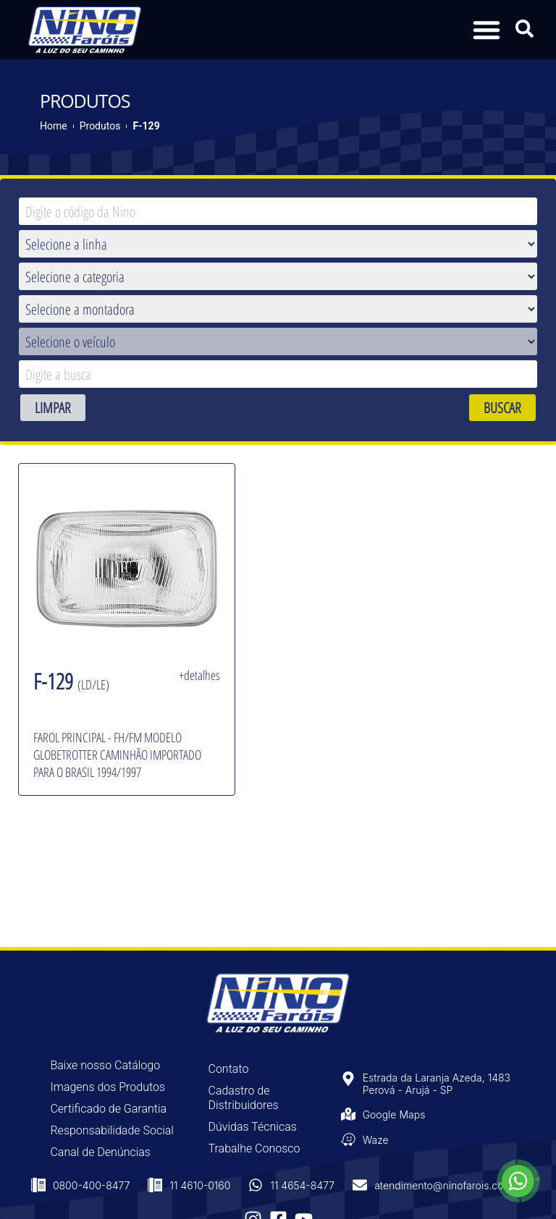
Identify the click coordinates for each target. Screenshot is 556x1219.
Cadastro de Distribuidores (243, 1098)
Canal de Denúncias (100, 1152)
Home (53, 126)
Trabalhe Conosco (254, 1148)
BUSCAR (502, 407)
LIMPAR (53, 407)
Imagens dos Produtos (107, 1087)
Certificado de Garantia (108, 1109)
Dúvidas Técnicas (252, 1127)
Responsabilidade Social (111, 1130)
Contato (228, 1069)
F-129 (145, 126)
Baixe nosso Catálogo (105, 1065)
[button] (486, 29)
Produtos (100, 126)
